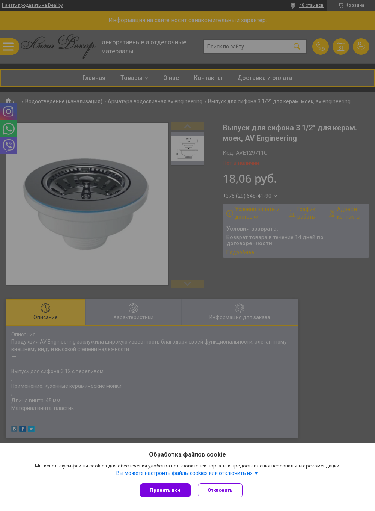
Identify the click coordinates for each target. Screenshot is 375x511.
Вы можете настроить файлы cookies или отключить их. (185, 473)
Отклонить (220, 490)
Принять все (165, 490)
